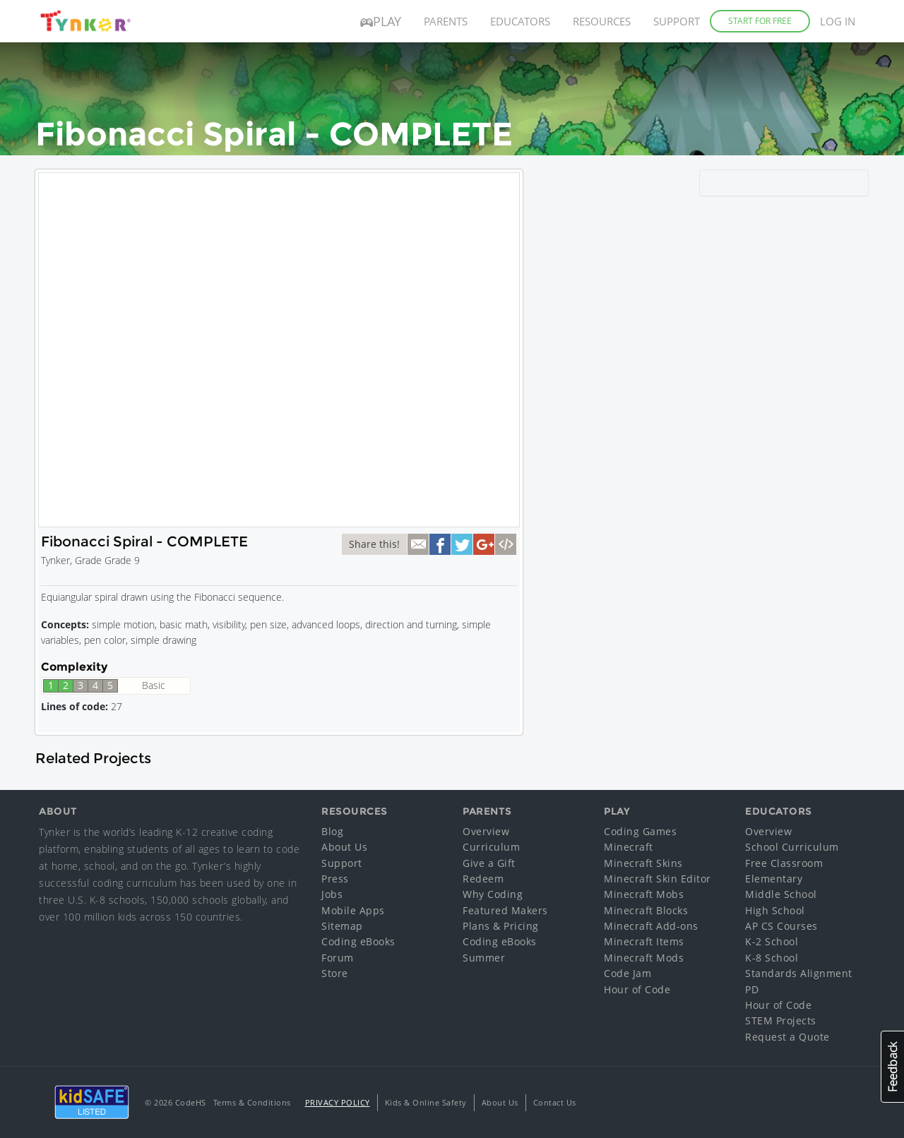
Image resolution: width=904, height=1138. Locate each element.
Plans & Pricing (501, 926)
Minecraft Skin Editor (657, 878)
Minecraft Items (644, 941)
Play (380, 21)
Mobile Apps (353, 910)
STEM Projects (780, 1020)
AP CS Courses (781, 926)
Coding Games (640, 831)
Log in (837, 21)
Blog (332, 831)
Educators (520, 21)
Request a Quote (787, 1036)
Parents (446, 21)
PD (752, 989)
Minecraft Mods (644, 957)
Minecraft (628, 846)
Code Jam (627, 973)
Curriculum (491, 846)
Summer (484, 957)
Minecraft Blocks (646, 910)
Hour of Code (637, 989)
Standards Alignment (798, 973)
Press (335, 878)
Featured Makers (505, 910)
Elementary (773, 878)
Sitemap (342, 926)
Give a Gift (489, 863)
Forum (337, 957)
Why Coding (493, 894)
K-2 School (771, 941)
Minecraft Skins (643, 863)
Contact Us (554, 1102)
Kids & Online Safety (426, 1102)
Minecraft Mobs (644, 894)
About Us (344, 846)
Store (334, 973)
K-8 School (771, 957)
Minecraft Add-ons (651, 926)
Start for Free (760, 21)
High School (775, 910)
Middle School (781, 894)
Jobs (332, 894)
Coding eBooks (358, 941)
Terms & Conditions (252, 1102)
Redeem (483, 878)
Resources (602, 21)
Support (676, 21)
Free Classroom (784, 863)
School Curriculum (792, 846)
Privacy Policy (337, 1102)
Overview (486, 831)
